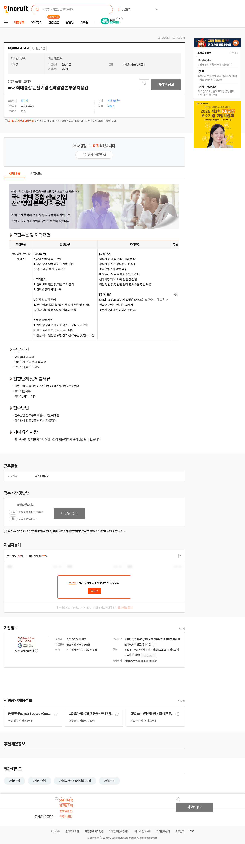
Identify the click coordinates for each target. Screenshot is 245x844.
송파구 (45, 476)
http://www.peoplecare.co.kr (140, 661)
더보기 (181, 629)
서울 (37, 476)
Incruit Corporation (126, 837)
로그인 (72, 583)
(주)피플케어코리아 (18, 48)
